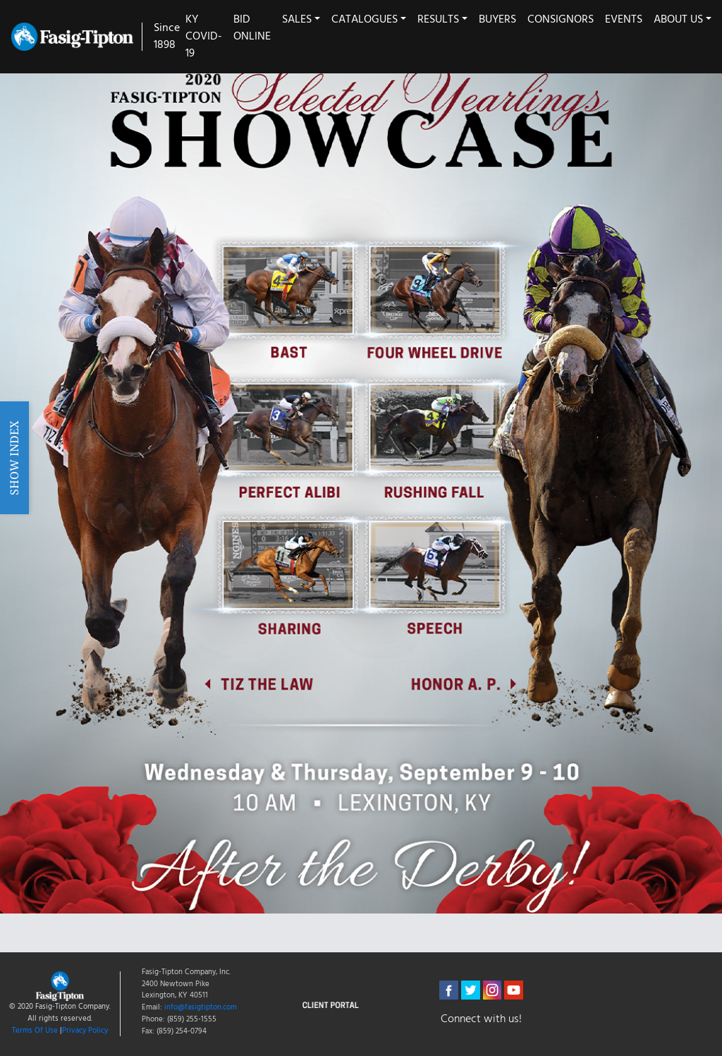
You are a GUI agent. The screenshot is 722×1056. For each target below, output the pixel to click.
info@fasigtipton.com (200, 1007)
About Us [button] (678, 20)
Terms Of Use (35, 1030)
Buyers (497, 20)
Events (623, 20)
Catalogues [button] (364, 20)
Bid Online (252, 28)
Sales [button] (297, 20)
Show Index (14, 457)
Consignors (560, 20)
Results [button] (438, 20)
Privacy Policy (85, 1030)
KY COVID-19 (203, 37)
